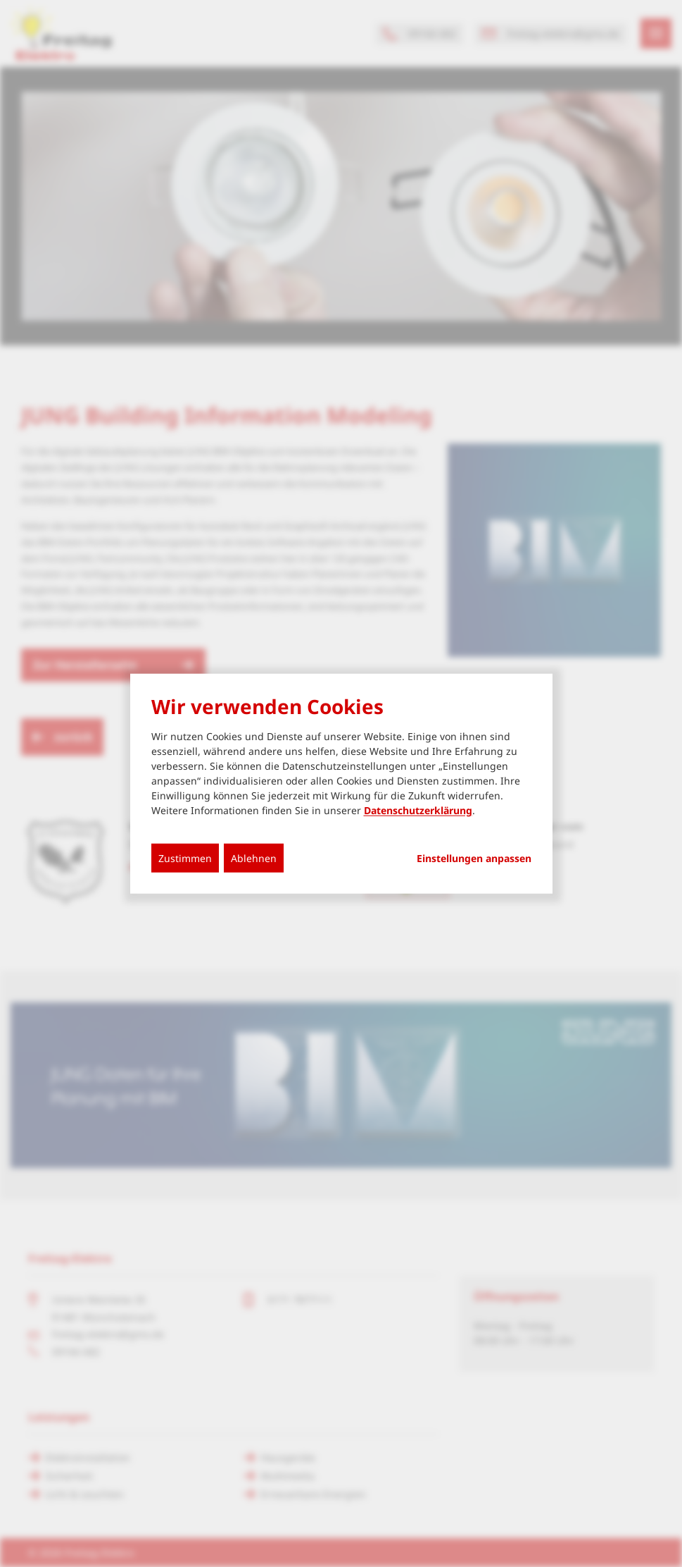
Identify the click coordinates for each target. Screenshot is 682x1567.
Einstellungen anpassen (474, 859)
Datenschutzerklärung (418, 810)
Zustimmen (185, 858)
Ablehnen (254, 858)
